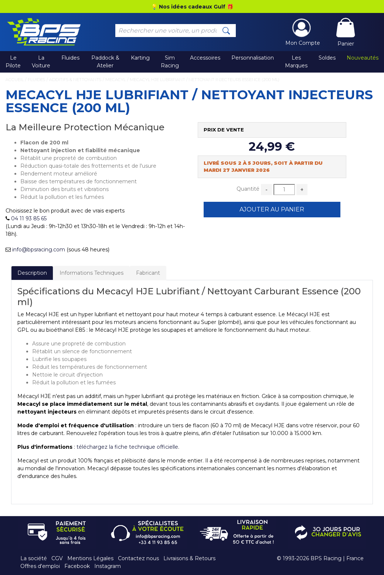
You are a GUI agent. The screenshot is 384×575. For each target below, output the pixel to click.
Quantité (248, 188)
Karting (140, 57)
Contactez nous (138, 558)
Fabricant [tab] (148, 273)
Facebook (77, 566)
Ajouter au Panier (271, 209)
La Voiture (41, 61)
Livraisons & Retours (189, 558)
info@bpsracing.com (38, 249)
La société (33, 558)
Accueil (15, 79)
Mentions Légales (90, 558)
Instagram (107, 566)
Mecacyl (115, 79)
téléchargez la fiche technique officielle (127, 447)
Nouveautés (362, 57)
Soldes (327, 57)
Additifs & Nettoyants (75, 79)
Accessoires (205, 57)
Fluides (70, 57)
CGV (57, 558)
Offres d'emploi (40, 566)
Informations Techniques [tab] (91, 273)
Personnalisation (252, 57)
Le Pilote (13, 61)
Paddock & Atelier (105, 61)
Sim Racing (170, 61)
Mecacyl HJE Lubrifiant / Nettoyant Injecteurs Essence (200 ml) (204, 79)
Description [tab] (32, 273)
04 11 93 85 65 (29, 218)
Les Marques (296, 61)
